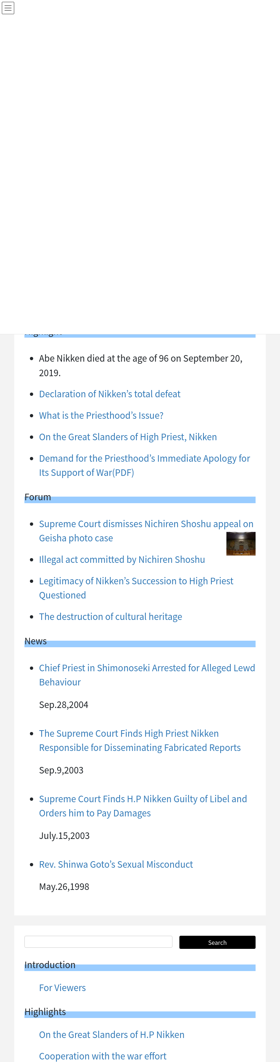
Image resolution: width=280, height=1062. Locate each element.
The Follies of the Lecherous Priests (110, 916)
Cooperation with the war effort (103, 776)
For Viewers (62, 707)
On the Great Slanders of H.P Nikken (111, 754)
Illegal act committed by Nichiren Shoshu (122, 894)
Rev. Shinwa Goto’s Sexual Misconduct (116, 584)
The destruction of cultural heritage (110, 336)
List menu (59, 984)
